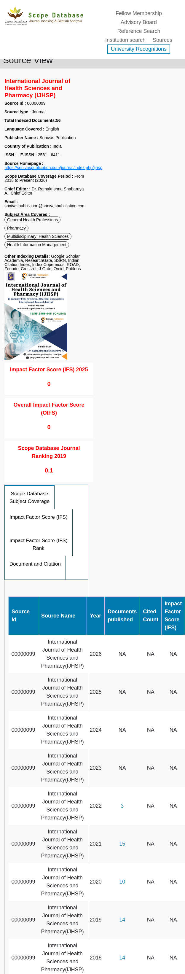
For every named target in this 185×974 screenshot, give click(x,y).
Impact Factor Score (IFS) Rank (38, 544)
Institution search (125, 40)
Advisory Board (139, 22)
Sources (162, 40)
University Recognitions (139, 49)
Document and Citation (35, 564)
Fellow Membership (139, 13)
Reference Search (138, 31)
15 (122, 844)
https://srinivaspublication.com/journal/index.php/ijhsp (53, 167)
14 (122, 920)
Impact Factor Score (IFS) (38, 517)
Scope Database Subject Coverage (29, 497)
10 (122, 882)
